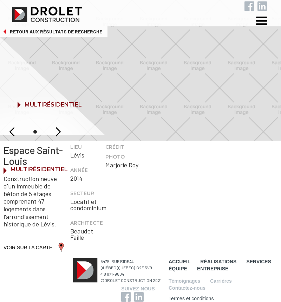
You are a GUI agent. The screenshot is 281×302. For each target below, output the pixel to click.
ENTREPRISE (212, 268)
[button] (267, 22)
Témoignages (184, 281)
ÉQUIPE (178, 268)
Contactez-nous (187, 288)
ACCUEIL (179, 261)
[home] (146, 12)
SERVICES (258, 261)
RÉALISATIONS (218, 261)
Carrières (221, 281)
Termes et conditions (191, 298)
